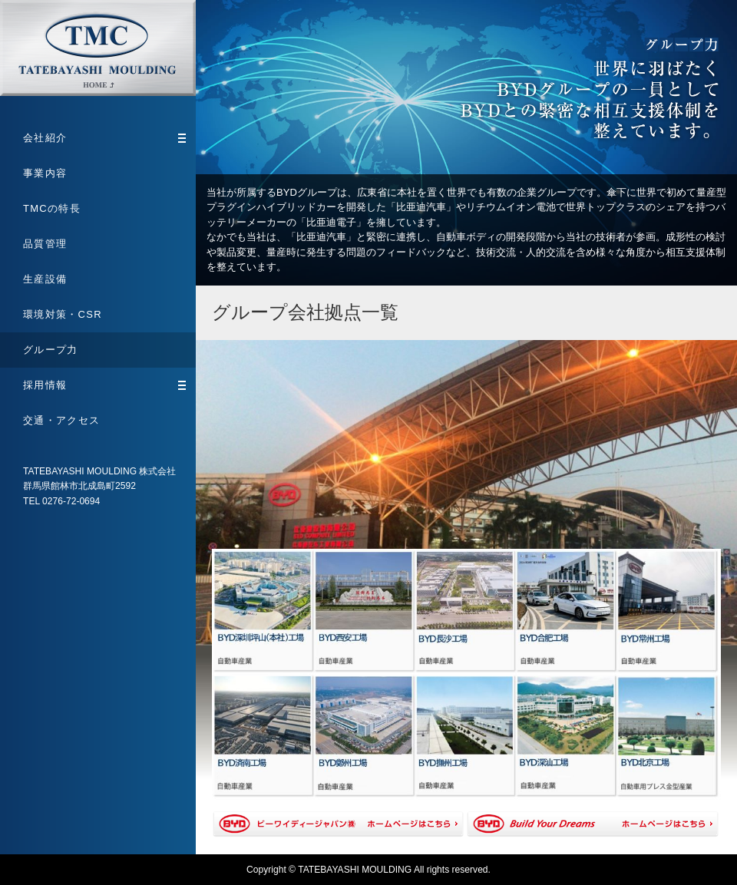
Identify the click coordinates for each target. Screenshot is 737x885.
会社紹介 (104, 138)
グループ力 (50, 349)
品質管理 (45, 243)
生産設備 (45, 279)
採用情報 (104, 385)
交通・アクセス (61, 420)
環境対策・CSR (62, 314)
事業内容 (45, 173)
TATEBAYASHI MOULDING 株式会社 (98, 48)
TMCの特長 (52, 208)
